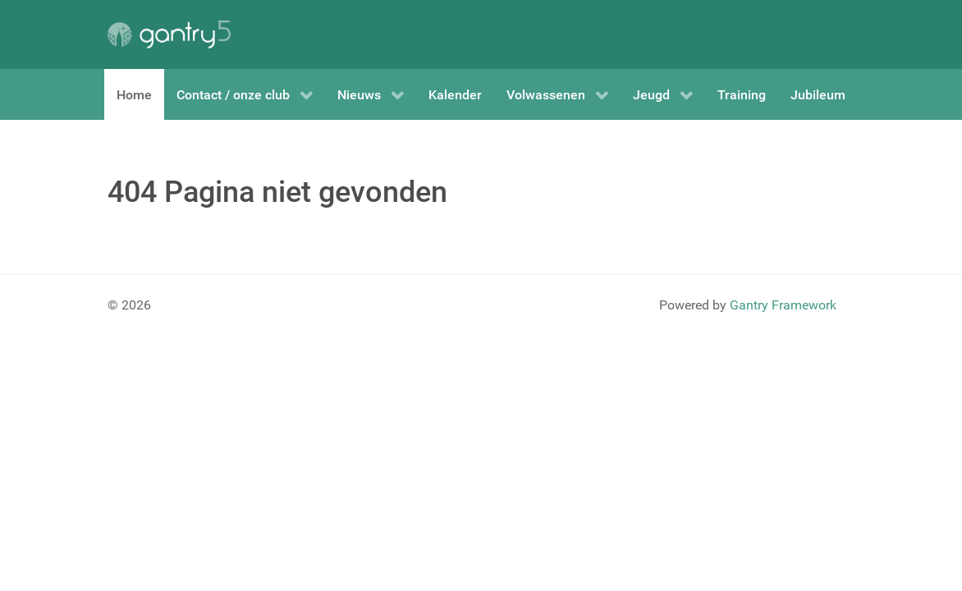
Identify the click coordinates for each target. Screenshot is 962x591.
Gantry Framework (783, 305)
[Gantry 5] (169, 34)
